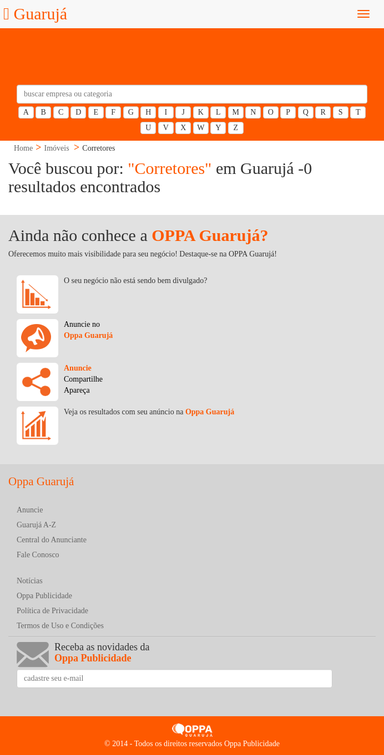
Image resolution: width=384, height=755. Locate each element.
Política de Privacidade (52, 611)
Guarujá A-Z (36, 525)
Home (23, 148)
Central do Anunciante (52, 540)
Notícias (30, 581)
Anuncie (30, 510)
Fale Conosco (38, 555)
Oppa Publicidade (44, 596)
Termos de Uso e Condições (60, 626)
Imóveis (56, 148)
